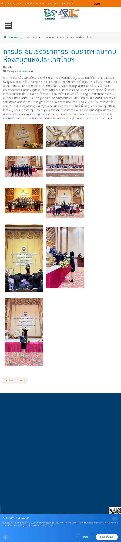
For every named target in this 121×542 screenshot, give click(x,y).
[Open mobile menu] (8, 25)
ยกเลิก (85, 537)
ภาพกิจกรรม (26, 71)
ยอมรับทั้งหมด (106, 537)
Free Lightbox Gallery (8, 371)
